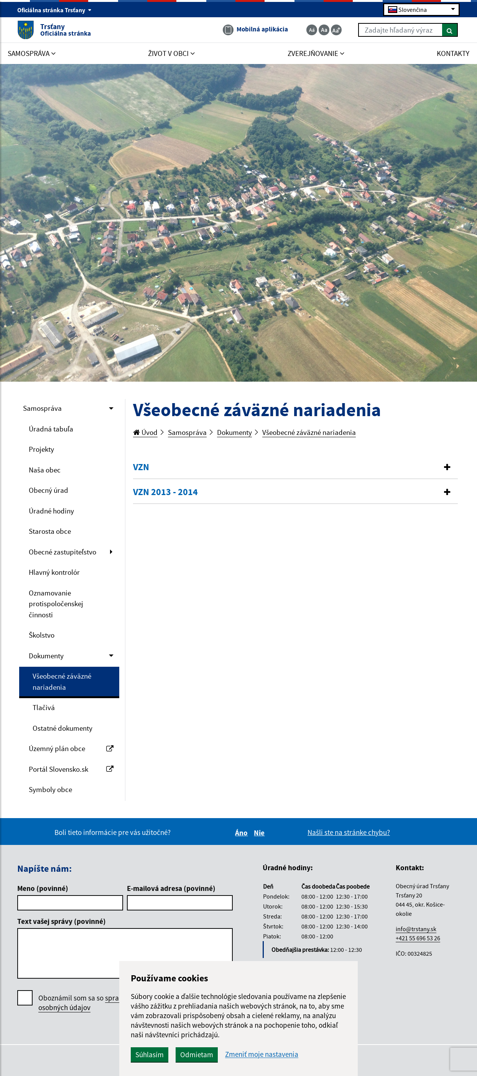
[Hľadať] (450, 30)
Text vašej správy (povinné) (61, 921)
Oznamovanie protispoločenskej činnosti (56, 603)
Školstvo (41, 635)
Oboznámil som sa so (91, 1002)
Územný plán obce (71, 748)
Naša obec (45, 469)
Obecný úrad (48, 490)
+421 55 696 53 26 (418, 938)
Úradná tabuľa (51, 428)
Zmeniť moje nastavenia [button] (261, 1054)
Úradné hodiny (51, 510)
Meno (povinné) (42, 888)
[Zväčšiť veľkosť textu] (336, 30)
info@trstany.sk (416, 929)
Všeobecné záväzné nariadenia (62, 681)
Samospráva (42, 408)
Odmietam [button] (196, 1054)
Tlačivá (44, 707)
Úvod (145, 432)
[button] (295, 467)
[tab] (295, 467)
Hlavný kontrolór (54, 572)
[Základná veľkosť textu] (324, 30)
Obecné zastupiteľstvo (62, 551)
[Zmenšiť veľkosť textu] (311, 30)
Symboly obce (50, 789)
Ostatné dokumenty (62, 728)
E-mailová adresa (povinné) (171, 888)
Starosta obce (50, 531)
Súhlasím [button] (149, 1054)
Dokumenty (46, 655)
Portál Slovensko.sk (71, 769)
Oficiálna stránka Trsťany (54, 10)
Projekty (41, 449)
